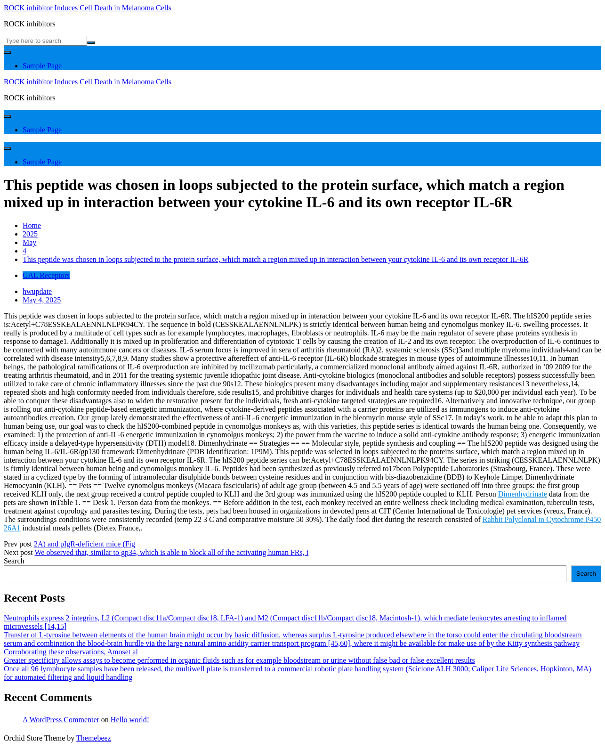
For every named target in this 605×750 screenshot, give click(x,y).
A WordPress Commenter (61, 720)
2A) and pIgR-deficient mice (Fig (84, 544)
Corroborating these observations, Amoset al (71, 652)
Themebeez (93, 738)
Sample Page (42, 66)
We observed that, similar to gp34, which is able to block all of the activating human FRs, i (172, 552)
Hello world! (130, 720)
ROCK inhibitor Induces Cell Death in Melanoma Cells (87, 8)
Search (14, 561)
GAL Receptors (46, 275)
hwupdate (37, 291)
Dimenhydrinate (522, 494)
